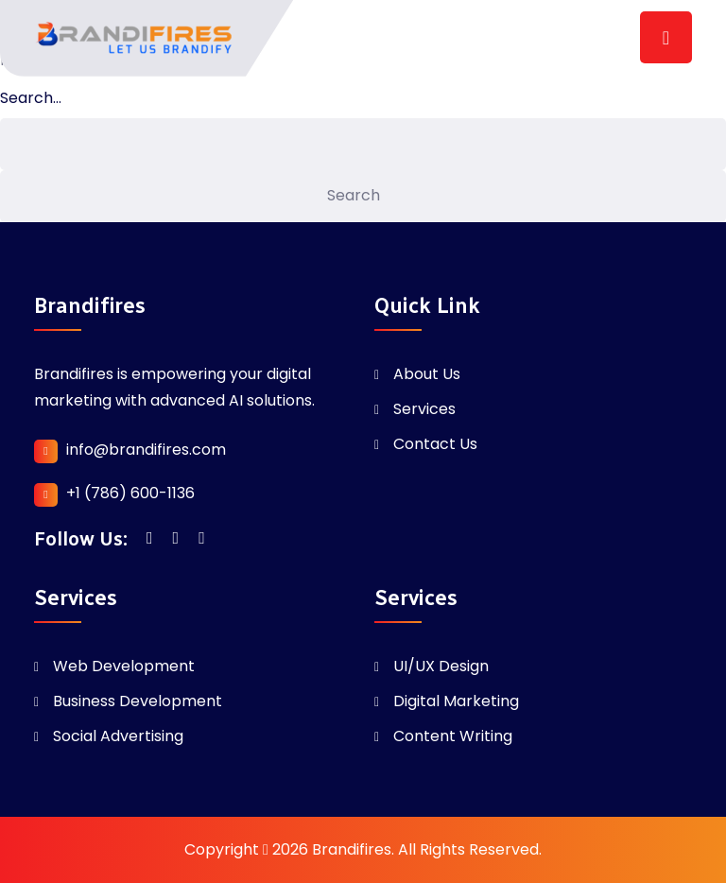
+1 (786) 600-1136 (130, 493)
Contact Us (435, 444)
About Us (426, 374)
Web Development (124, 666)
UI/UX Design (441, 666)
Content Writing (452, 736)
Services (424, 409)
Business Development (137, 701)
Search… (30, 98)
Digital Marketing (456, 701)
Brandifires (351, 849)
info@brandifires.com (146, 449)
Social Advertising (118, 736)
